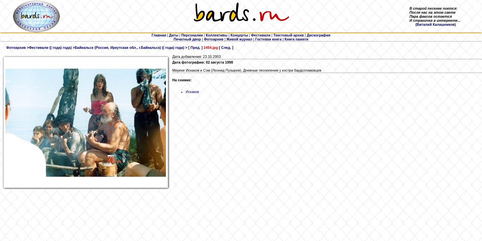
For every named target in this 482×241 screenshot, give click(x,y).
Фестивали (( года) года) (50, 48)
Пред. (195, 48)
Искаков (192, 92)
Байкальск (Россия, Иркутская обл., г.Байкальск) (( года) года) (129, 48)
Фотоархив (16, 48)
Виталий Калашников (435, 24)
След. (226, 48)
